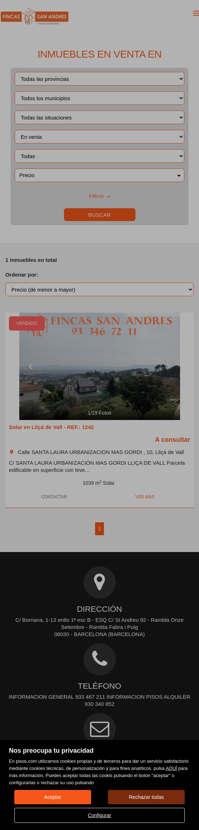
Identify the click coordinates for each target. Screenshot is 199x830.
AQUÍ (171, 768)
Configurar (99, 815)
